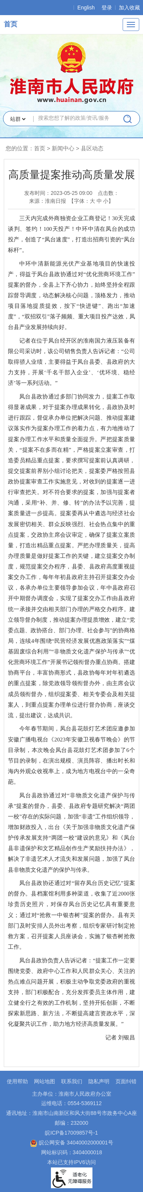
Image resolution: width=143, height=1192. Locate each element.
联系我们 (71, 1081)
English (86, 8)
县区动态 (92, 148)
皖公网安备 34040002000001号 (71, 1143)
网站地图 (44, 1081)
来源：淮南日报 (47, 201)
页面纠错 (126, 1081)
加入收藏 (129, 8)
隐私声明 (98, 1081)
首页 (10, 24)
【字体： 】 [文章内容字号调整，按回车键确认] (91, 201)
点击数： (108, 193)
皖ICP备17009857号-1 (71, 1133)
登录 (106, 8)
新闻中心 (63, 148)
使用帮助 (17, 1081)
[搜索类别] (18, 119)
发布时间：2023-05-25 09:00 (58, 193)
